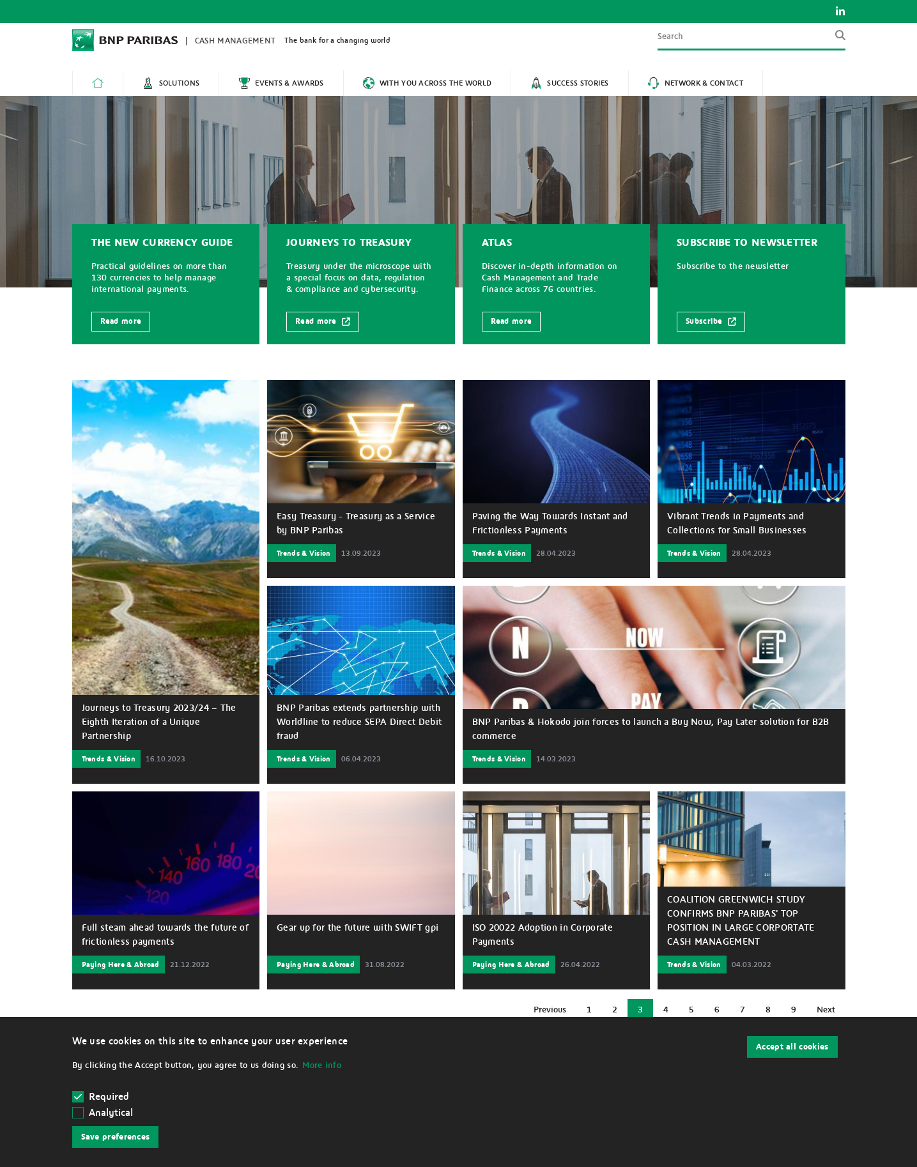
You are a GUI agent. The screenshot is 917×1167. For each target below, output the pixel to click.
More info (321, 1065)
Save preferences (115, 1137)
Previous (554, 1013)
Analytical (111, 1113)
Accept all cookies (792, 1046)
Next (830, 1013)
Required (101, 1097)
